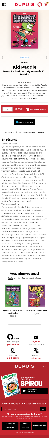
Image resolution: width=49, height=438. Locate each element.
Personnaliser (39, 426)
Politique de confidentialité (24, 432)
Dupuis (24, 4)
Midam (24, 62)
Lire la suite (32, 98)
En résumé (9, 132)
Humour (24, 57)
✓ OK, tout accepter (10, 426)
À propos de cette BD (25, 132)
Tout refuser (25, 426)
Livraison (40, 132)
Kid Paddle (24, 67)
